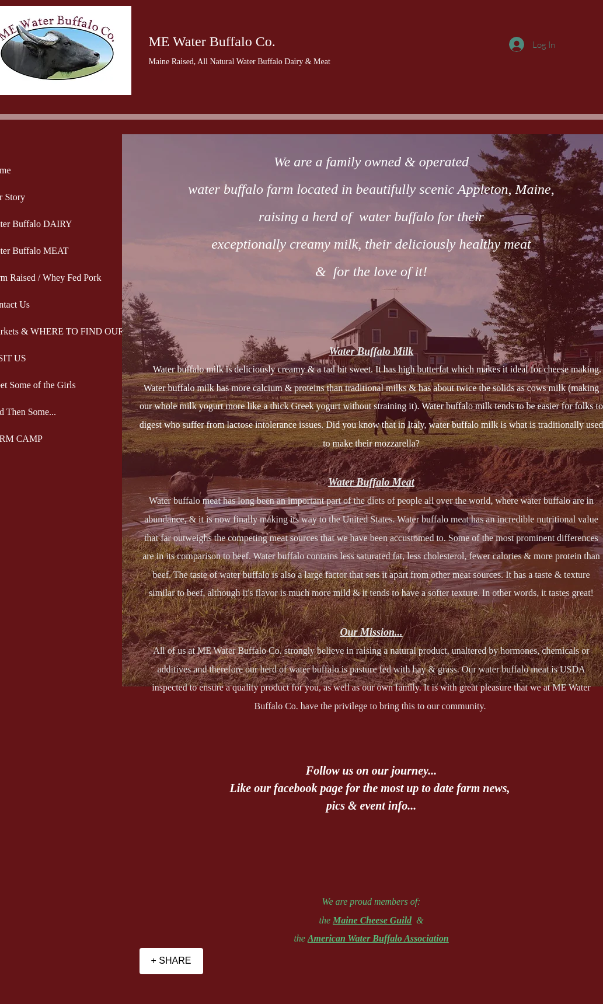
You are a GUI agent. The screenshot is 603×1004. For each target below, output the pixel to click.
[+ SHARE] (171, 961)
